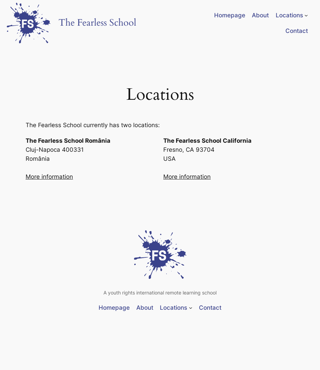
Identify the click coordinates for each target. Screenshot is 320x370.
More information (49, 176)
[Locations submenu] (306, 15)
